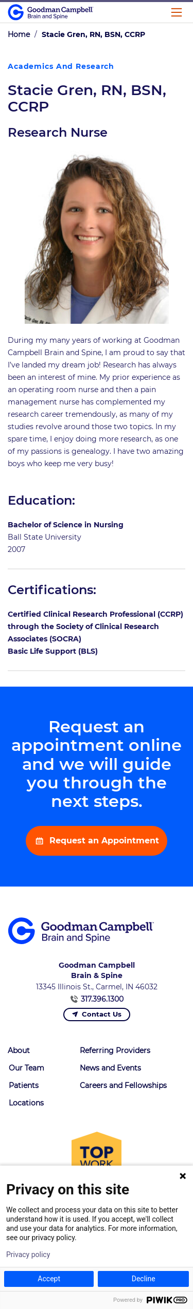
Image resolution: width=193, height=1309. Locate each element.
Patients (24, 1085)
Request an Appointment (103, 840)
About (19, 1050)
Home (19, 34)
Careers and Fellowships (123, 1085)
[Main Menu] (176, 12)
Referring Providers (115, 1050)
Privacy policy (28, 1254)
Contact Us (101, 1014)
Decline (143, 1279)
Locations (26, 1103)
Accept (49, 1279)
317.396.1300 (102, 999)
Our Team (26, 1068)
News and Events (110, 1068)
